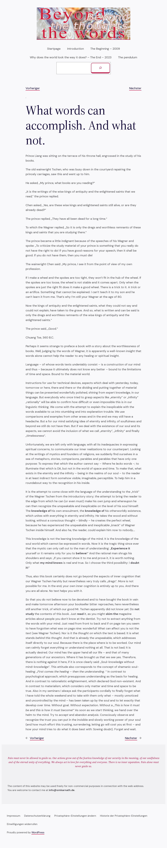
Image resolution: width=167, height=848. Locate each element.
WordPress (37, 832)
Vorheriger (33, 88)
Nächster (135, 88)
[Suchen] (100, 68)
